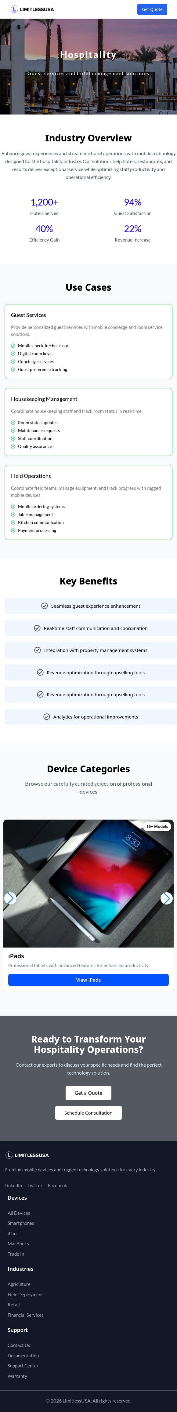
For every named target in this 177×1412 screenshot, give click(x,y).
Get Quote (152, 9)
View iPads (88, 980)
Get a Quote (89, 1093)
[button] (10, 898)
